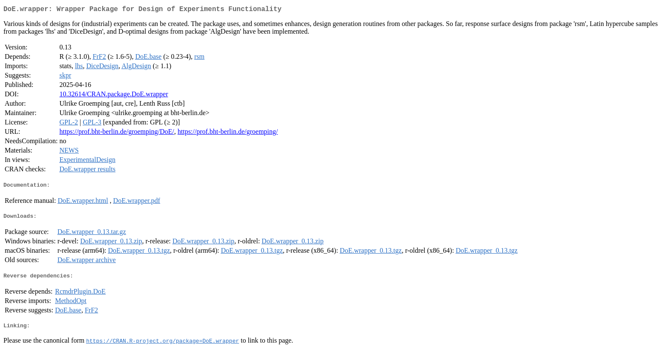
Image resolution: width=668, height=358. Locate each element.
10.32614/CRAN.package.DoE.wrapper (113, 95)
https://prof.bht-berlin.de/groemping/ (228, 133)
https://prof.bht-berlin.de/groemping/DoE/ (116, 133)
